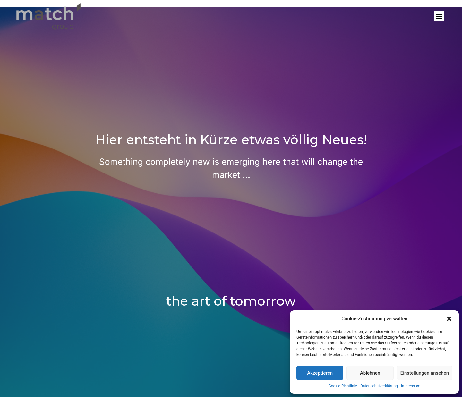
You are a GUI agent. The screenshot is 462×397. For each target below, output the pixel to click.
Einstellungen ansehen (424, 373)
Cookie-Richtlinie (343, 386)
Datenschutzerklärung (379, 386)
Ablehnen (370, 373)
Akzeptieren (320, 373)
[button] (449, 319)
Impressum (410, 386)
